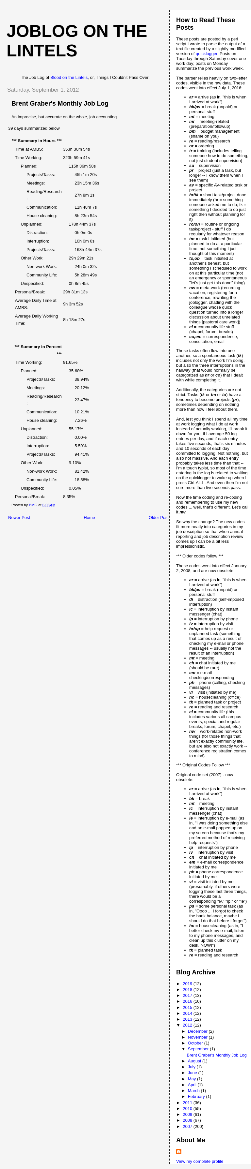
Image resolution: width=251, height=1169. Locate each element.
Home (89, 517)
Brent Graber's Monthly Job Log (217, 1055)
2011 (188, 1102)
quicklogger (206, 53)
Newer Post (19, 517)
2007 (188, 1126)
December (198, 1031)
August (195, 1060)
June (193, 1072)
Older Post (159, 517)
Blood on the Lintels (69, 77)
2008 (188, 1120)
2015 (188, 1007)
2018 (188, 989)
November (198, 1037)
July (192, 1066)
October (196, 1043)
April (193, 1084)
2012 (188, 1025)
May (192, 1078)
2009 (188, 1114)
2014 (188, 1013)
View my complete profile (199, 1161)
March (194, 1090)
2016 (188, 1001)
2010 (188, 1108)
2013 (188, 1019)
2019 (188, 983)
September (199, 1048)
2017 (188, 995)
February (197, 1096)
